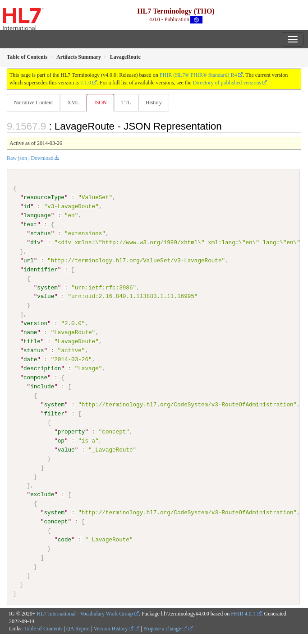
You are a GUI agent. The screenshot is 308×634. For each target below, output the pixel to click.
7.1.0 (85, 82)
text (30, 224)
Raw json (17, 158)
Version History (114, 628)
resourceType (43, 197)
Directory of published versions (227, 82)
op (61, 440)
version (35, 323)
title (32, 341)
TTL (126, 102)
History (154, 102)
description (42, 368)
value (45, 296)
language (37, 215)
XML (73, 102)
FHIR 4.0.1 (243, 613)
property (71, 431)
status (40, 233)
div (35, 242)
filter (54, 413)
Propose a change (165, 628)
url (28, 260)
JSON (100, 102)
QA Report (78, 628)
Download (42, 158)
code (64, 540)
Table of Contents (43, 628)
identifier (40, 269)
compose (35, 377)
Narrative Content (33, 102)
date (30, 359)
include (42, 386)
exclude (42, 494)
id (26, 206)
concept (56, 521)
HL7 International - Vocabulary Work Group (85, 613)
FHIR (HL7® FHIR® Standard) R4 (198, 75)
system (47, 287)
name (30, 332)
